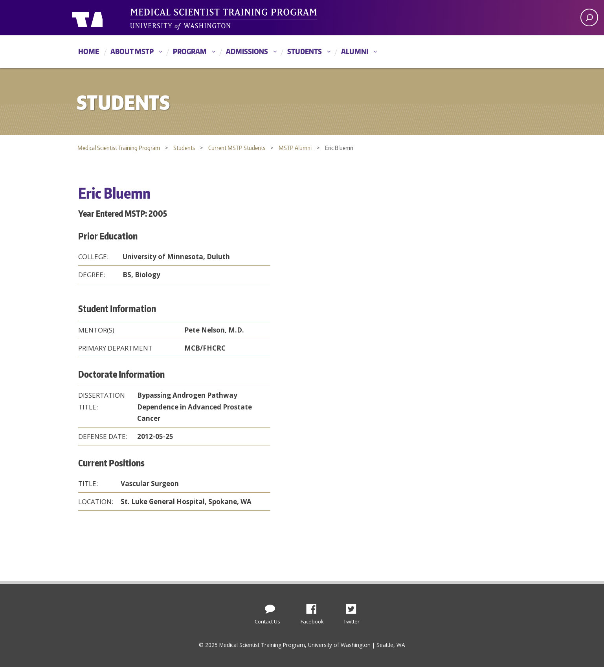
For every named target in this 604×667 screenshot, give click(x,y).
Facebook (314, 606)
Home (88, 51)
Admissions (247, 51)
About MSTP (132, 51)
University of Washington (104, 17)
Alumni (354, 51)
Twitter (354, 606)
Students (304, 51)
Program (190, 51)
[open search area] (589, 17)
